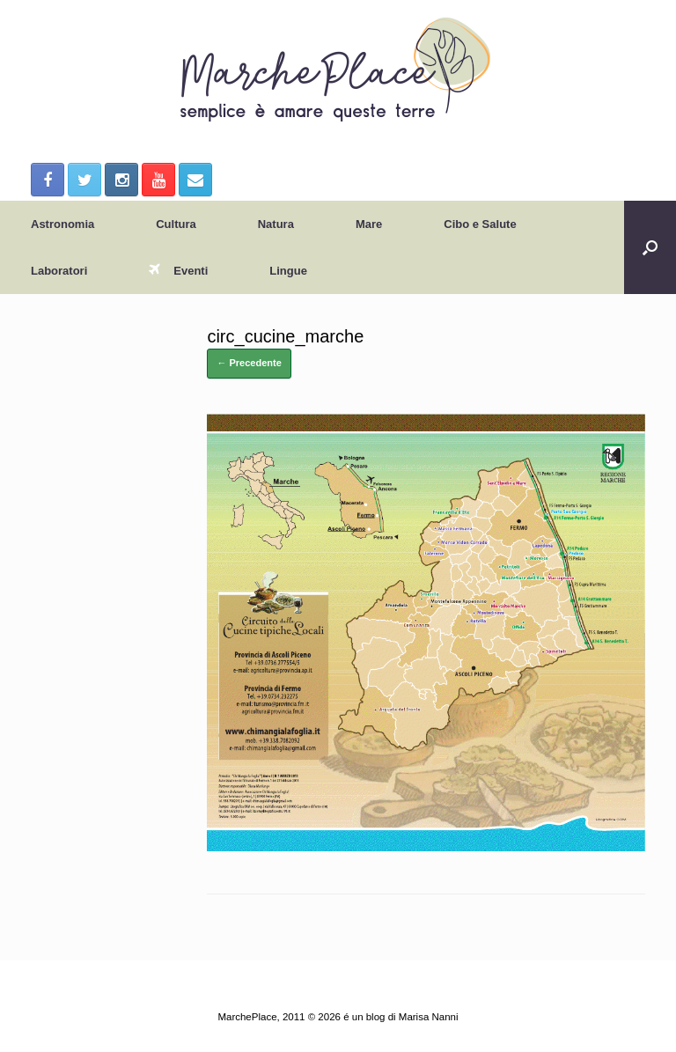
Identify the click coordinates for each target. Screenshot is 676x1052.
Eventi (178, 270)
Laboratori (59, 270)
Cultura (176, 224)
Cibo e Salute (480, 224)
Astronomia (62, 224)
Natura (276, 224)
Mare (369, 224)
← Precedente (249, 362)
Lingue (288, 270)
